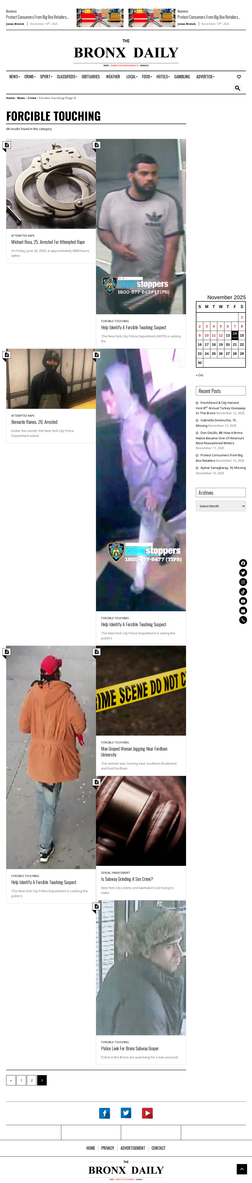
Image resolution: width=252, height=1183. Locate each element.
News (21, 98)
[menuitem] (13, 76)
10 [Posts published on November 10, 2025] (207, 335)
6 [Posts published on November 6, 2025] (228, 326)
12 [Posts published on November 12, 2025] (221, 335)
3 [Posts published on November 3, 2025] (207, 326)
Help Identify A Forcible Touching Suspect (133, 327)
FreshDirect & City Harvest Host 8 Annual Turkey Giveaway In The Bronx (221, 407)
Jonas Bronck (15, 24)
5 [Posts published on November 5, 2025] (221, 326)
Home (10, 98)
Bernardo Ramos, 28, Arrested (34, 421)
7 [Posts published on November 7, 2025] (235, 326)
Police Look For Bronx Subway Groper (130, 1048)
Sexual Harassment (115, 872)
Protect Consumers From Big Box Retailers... (37, 17)
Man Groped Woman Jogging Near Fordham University (134, 751)
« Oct (199, 375)
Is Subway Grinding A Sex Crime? (127, 878)
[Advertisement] (35, 54)
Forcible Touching (115, 321)
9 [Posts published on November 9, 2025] (200, 335)
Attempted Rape (22, 235)
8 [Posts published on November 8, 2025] (242, 326)
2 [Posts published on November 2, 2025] (200, 326)
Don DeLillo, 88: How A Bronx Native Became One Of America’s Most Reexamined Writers (220, 437)
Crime (32, 98)
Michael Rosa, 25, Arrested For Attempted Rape (48, 241)
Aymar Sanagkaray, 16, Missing (223, 467)
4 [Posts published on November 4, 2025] (214, 326)
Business (11, 11)
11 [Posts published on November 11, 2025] (214, 335)
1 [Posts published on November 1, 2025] (242, 317)
